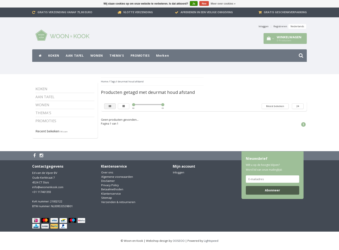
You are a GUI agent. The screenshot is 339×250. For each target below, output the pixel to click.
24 (297, 106)
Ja (193, 3)
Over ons (107, 172)
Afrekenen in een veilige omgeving (207, 12)
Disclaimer (108, 181)
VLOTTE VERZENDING (138, 12)
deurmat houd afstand (131, 81)
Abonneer (272, 190)
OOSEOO (179, 241)
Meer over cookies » (223, 3)
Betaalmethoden (112, 189)
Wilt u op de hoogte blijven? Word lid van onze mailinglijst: (264, 167)
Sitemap (106, 198)
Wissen (64, 131)
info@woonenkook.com (47, 187)
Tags (112, 81)
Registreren (280, 26)
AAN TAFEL (75, 55)
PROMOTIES (140, 55)
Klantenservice (111, 194)
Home (104, 81)
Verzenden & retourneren (118, 202)
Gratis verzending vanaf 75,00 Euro (64, 12)
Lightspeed (211, 241)
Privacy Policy (110, 185)
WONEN (96, 55)
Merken (162, 55)
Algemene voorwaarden (117, 177)
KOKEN (53, 55)
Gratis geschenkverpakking (285, 12)
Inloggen (264, 26)
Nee (204, 3)
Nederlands (297, 26)
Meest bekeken (275, 106)
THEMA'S (116, 55)
